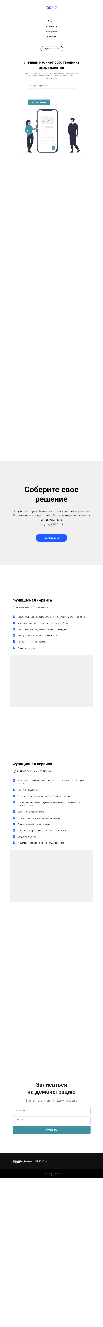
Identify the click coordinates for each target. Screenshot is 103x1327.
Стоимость (51, 26)
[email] (52, 85)
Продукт (51, 21)
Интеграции (51, 31)
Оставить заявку (39, 102)
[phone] (52, 94)
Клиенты (51, 36)
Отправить (51, 1181)
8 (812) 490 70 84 (52, 49)
